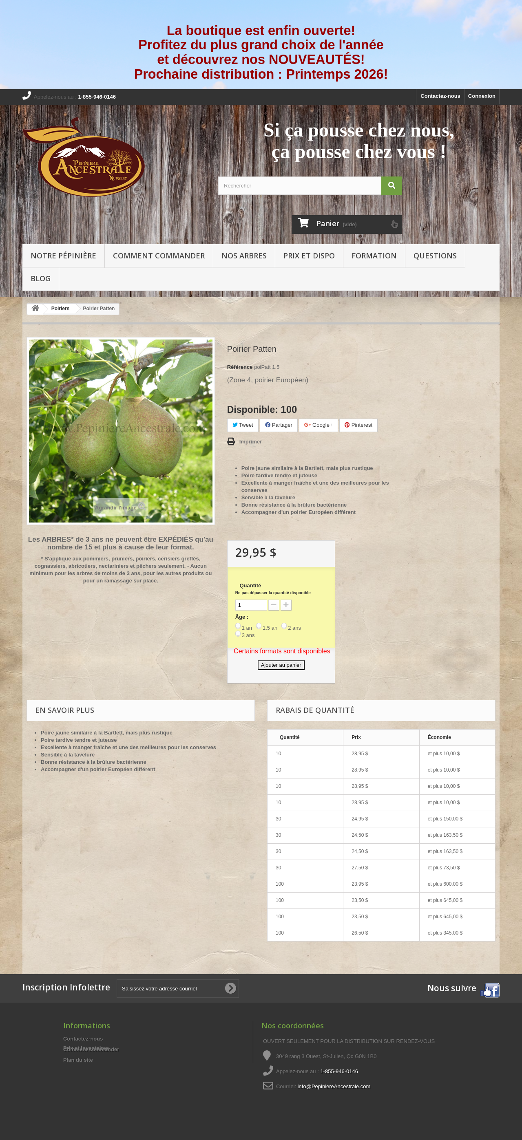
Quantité (273, 588)
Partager (278, 425)
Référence (240, 367)
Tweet (242, 425)
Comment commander (159, 255)
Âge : (242, 617)
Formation (374, 255)
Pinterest (358, 425)
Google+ (318, 425)
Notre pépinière (63, 255)
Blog (41, 278)
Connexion (481, 96)
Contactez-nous (440, 96)
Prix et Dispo (309, 255)
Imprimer (250, 442)
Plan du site (78, 1060)
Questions (435, 255)
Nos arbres (244, 255)
